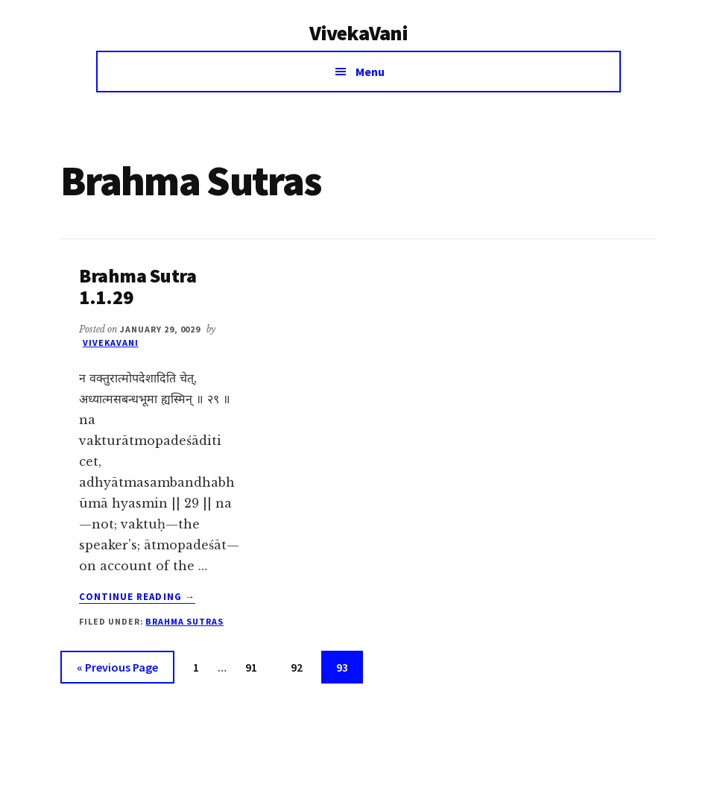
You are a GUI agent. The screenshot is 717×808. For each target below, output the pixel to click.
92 (302, 665)
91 (257, 665)
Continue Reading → (137, 597)
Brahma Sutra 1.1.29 (138, 286)
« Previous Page (117, 670)
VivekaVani (358, 32)
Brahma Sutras (184, 621)
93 (348, 665)
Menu (370, 71)
